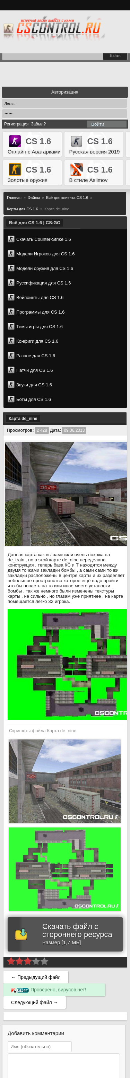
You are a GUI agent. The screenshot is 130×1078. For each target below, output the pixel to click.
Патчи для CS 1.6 (30, 370)
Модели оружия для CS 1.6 (40, 268)
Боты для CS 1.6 (29, 399)
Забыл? (38, 124)
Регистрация (16, 124)
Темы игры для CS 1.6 (35, 326)
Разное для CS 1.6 (31, 355)
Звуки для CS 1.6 (30, 384)
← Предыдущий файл (36, 977)
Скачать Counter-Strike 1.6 (39, 239)
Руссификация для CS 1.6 (39, 282)
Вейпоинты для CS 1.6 (35, 297)
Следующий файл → (34, 1002)
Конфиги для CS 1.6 (33, 341)
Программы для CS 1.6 (36, 311)
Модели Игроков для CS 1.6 (41, 253)
